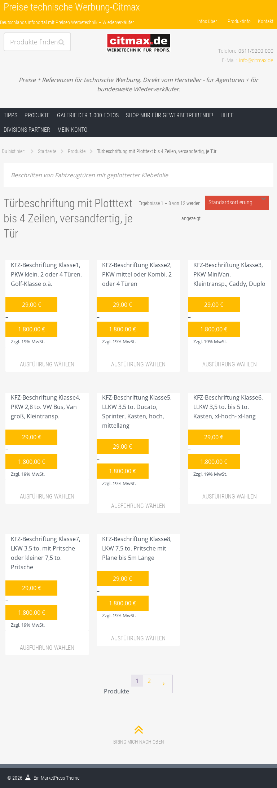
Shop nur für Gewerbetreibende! (169, 115)
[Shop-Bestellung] (237, 203)
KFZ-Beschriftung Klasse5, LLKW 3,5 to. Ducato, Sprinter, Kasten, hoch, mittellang (134, 441)
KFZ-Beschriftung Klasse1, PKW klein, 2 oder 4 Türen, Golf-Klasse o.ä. (43, 304)
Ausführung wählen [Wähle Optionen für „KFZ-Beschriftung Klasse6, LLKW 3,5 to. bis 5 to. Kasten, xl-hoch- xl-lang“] (229, 496)
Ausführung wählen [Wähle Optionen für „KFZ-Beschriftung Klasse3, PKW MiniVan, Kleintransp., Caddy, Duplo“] (229, 364)
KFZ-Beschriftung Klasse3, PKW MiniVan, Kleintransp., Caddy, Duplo (226, 304)
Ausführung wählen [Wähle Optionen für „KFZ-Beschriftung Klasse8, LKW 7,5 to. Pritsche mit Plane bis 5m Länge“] (138, 638)
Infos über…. (208, 21)
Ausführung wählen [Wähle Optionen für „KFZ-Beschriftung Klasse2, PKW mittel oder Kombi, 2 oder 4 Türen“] (138, 364)
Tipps (10, 115)
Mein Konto (72, 129)
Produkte (37, 115)
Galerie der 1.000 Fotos (88, 115)
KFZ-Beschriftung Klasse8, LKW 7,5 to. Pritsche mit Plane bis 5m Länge (134, 578)
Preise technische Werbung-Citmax (72, 7)
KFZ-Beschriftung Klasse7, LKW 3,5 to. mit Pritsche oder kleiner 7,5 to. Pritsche (42, 582)
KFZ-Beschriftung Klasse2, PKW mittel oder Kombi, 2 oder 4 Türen (134, 304)
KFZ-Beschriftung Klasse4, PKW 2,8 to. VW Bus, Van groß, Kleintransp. (42, 436)
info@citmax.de (256, 60)
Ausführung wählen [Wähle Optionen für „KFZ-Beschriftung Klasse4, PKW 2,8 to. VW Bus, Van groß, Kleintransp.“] (47, 496)
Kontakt (265, 21)
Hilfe (227, 115)
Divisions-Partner (27, 129)
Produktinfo (239, 21)
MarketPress (53, 778)
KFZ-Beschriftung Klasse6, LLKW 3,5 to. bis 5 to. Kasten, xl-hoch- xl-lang (225, 436)
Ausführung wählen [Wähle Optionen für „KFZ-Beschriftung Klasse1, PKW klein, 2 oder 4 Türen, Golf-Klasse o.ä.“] (47, 364)
